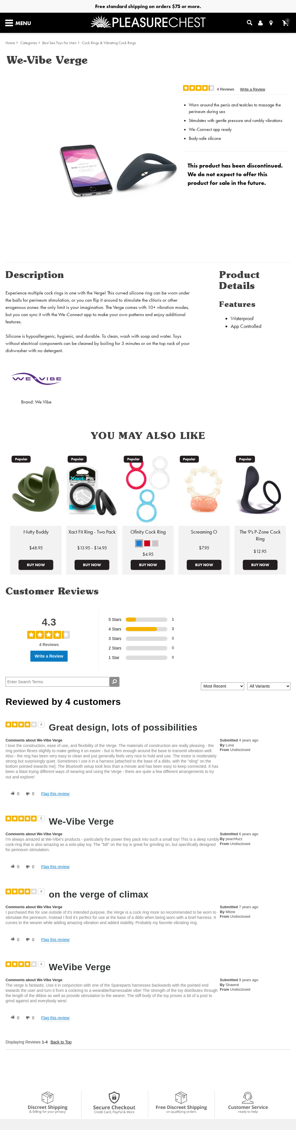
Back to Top (61, 1042)
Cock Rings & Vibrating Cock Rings (109, 42)
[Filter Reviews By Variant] (269, 686)
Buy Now (36, 564)
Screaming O (204, 532)
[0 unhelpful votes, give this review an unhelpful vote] (28, 794)
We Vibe (43, 402)
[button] (139, 543)
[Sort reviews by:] (222, 686)
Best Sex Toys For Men (59, 42)
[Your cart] (285, 23)
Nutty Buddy (36, 532)
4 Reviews (225, 89)
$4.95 (148, 554)
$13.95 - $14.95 (92, 548)
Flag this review (55, 793)
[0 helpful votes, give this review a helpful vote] (13, 794)
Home (10, 42)
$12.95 (260, 551)
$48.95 (36, 548)
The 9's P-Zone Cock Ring (260, 535)
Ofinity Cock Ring (148, 532)
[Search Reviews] (62, 682)
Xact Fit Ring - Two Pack (92, 532)
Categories (28, 42)
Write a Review (252, 89)
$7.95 (204, 548)
